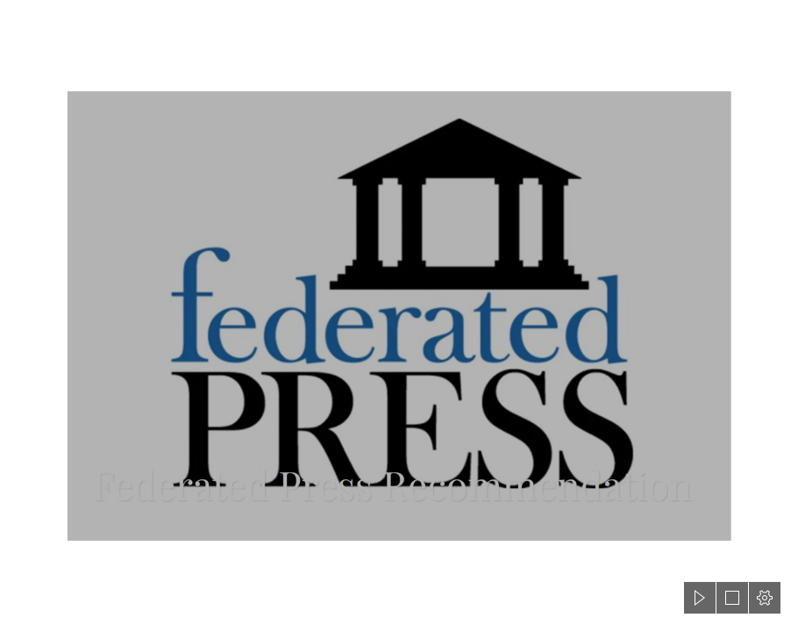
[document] (399, 316)
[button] (700, 598)
